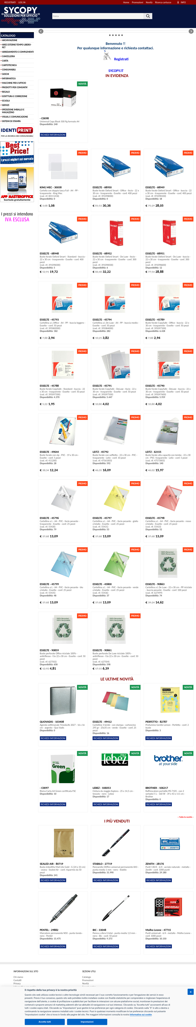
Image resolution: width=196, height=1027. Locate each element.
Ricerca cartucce (163, 2)
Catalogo (86, 977)
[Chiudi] (191, 992)
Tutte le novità (185, 817)
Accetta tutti (45, 1022)
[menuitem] (164, 2)
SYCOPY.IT (115, 70)
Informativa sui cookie (141, 1014)
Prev (40, 31)
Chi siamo (18, 977)
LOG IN (21, 2)
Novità (149, 2)
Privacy (17, 983)
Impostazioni (87, 1022)
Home (126, 2)
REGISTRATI (10, 2)
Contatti (18, 980)
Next (191, 31)
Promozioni (137, 2)
